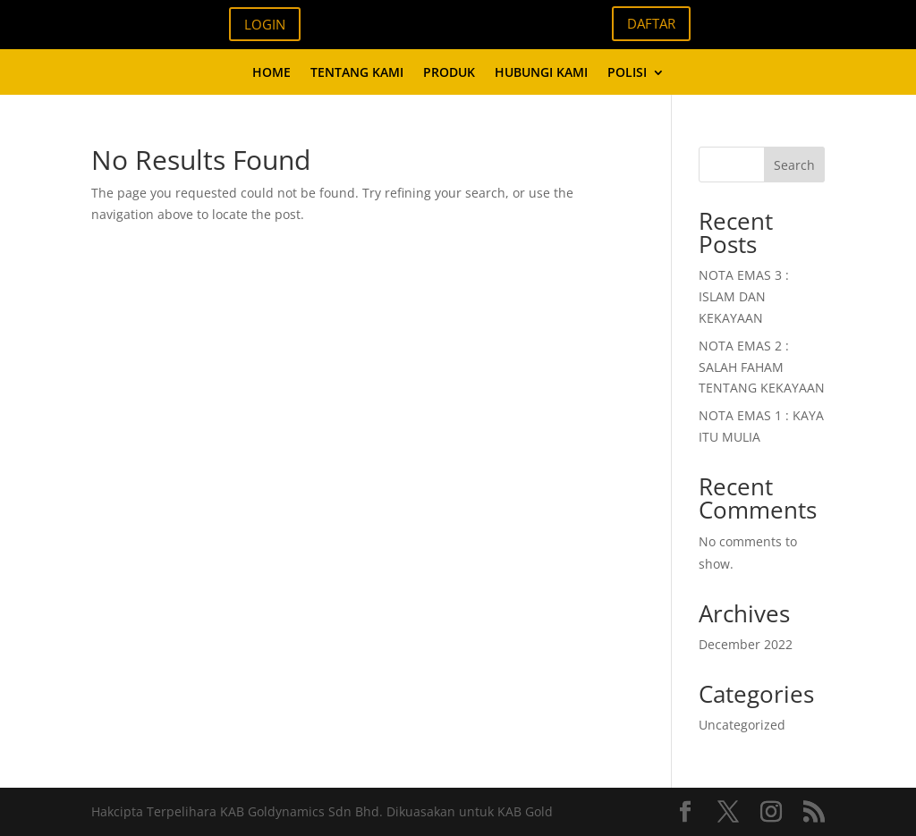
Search (794, 164)
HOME (271, 73)
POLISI (627, 73)
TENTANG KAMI (356, 73)
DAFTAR (651, 23)
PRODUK (449, 73)
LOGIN (264, 24)
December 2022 (746, 644)
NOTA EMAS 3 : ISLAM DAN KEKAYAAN (744, 296)
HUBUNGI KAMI (541, 73)
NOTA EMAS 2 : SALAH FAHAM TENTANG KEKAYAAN (762, 367)
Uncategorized (742, 724)
